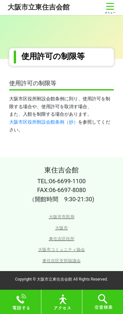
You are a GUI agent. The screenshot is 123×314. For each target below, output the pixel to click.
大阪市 (61, 228)
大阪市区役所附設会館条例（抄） (43, 122)
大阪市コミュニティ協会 (61, 249)
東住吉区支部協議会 (61, 260)
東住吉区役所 (61, 238)
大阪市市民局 (61, 216)
